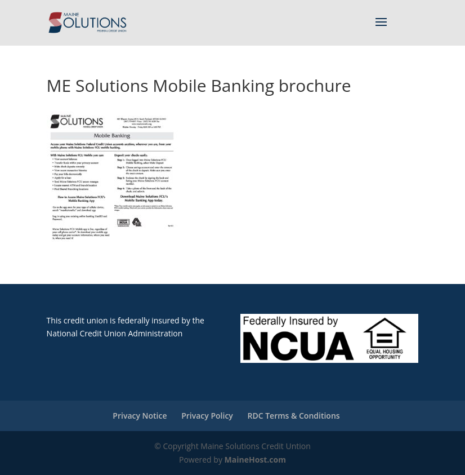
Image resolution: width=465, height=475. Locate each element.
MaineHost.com (255, 459)
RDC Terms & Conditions (293, 415)
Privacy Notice (140, 415)
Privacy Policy (207, 415)
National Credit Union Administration (115, 333)
